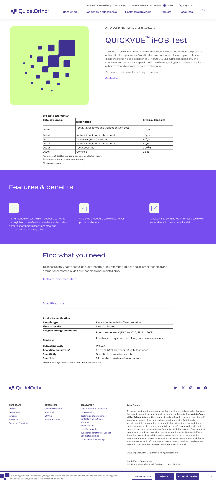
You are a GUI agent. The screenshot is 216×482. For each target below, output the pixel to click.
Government (15, 411)
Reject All (164, 477)
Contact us (155, 5)
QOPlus (48, 414)
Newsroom (14, 418)
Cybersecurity (87, 411)
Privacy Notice (141, 416)
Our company (120, 5)
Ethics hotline (86, 424)
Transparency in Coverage (92, 438)
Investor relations (140, 5)
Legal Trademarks (88, 428)
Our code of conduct (18, 422)
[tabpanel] (108, 336)
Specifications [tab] (52, 301)
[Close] (211, 477)
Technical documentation (59, 279)
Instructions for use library (99, 5)
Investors (13, 414)
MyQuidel (49, 411)
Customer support (53, 407)
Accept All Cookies (187, 477)
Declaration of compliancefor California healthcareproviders (92, 417)
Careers (12, 407)
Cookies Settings (142, 477)
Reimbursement (52, 418)
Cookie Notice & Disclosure (93, 407)
